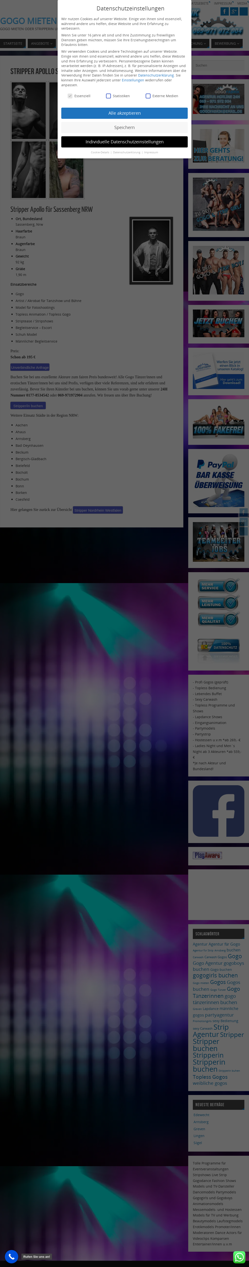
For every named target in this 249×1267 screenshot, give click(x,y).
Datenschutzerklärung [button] (127, 152)
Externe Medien (162, 96)
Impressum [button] (151, 152)
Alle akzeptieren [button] (124, 113)
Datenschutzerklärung (156, 75)
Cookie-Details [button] (100, 152)
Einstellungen (133, 80)
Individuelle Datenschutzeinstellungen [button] (125, 142)
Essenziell (79, 96)
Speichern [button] (124, 127)
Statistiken (118, 96)
